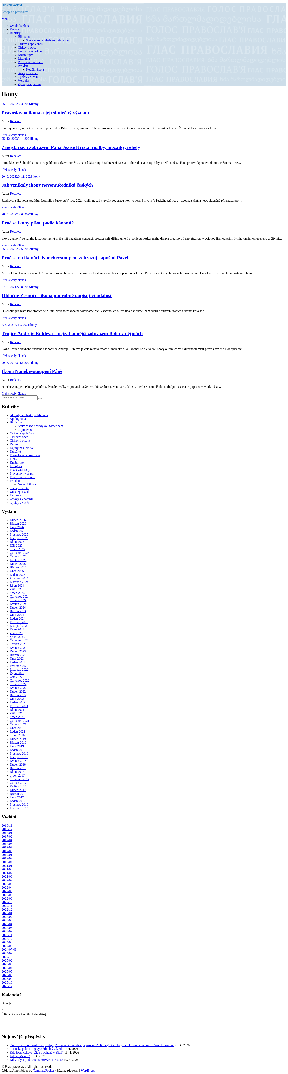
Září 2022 (16, 677)
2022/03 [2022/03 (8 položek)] (7, 884)
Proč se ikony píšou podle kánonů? (38, 223)
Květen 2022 (18, 688)
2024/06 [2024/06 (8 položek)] (7, 946)
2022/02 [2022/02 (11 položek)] (7, 880)
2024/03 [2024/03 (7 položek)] (7, 942)
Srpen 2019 (17, 735)
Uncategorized (19, 491)
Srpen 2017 (17, 775)
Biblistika (24, 36)
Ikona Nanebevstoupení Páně (32, 371)
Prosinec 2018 (19, 753)
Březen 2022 (18, 695)
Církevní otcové (20, 440)
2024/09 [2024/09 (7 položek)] (7, 953)
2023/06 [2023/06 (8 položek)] (7, 927)
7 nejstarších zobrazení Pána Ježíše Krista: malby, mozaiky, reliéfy (71, 147)
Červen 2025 (18, 556)
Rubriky (15, 33)
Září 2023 (16, 633)
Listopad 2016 (19, 808)
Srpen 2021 (17, 717)
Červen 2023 (18, 644)
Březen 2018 (18, 768)
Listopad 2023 (19, 625)
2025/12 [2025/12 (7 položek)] (7, 986)
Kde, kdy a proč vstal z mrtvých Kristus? (36, 1059)
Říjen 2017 (17, 771)
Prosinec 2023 (19, 622)
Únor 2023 (17, 658)
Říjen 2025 (17, 541)
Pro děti (23, 66)
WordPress (88, 1070)
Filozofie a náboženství (25, 455)
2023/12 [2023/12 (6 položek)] (7, 938)
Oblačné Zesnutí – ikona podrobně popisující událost (57, 295)
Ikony (34, 104)
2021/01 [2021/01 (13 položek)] (7, 865)
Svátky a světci (28, 73)
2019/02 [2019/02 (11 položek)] (7, 858)
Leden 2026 (17, 531)
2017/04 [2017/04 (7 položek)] (7, 840)
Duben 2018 (18, 764)
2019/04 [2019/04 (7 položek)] (7, 862)
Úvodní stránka (20, 25)
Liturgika (24, 58)
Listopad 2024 (19, 582)
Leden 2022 (17, 702)
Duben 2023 (18, 651)
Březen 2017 (18, 793)
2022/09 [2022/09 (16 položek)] (7, 898)
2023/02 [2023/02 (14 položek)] (7, 916)
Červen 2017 (18, 782)
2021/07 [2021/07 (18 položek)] (7, 873)
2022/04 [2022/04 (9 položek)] (7, 887)
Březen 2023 (18, 655)
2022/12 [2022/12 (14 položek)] (7, 909)
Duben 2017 (18, 790)
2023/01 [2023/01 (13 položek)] (7, 913)
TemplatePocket (43, 1070)
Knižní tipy (25, 55)
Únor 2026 (17, 527)
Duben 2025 (18, 563)
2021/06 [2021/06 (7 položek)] (7, 869)
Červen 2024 (18, 600)
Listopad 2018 (19, 757)
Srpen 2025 (17, 549)
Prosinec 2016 (19, 804)
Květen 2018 (18, 761)
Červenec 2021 (19, 720)
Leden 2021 (17, 731)
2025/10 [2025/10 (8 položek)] (7, 982)
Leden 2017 (17, 801)
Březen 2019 (18, 742)
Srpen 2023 (17, 636)
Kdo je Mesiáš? (20, 1056)
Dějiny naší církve (30, 51)
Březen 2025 (18, 567)
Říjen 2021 (17, 709)
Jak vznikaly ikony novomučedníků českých (47, 185)
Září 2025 (16, 545)
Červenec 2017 (19, 779)
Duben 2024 (18, 607)
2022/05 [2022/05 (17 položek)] (7, 891)
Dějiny (14, 444)
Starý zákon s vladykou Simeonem (48, 40)
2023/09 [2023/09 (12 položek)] (7, 931)
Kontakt (15, 29)
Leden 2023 (17, 662)
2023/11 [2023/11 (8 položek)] (7, 935)
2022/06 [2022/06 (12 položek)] (7, 895)
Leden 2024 (17, 618)
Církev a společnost (30, 44)
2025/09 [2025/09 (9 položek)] (7, 979)
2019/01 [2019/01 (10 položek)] (7, 854)
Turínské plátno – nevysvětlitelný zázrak (36, 1048)
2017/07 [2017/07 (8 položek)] (7, 847)
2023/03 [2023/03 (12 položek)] (7, 920)
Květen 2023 (18, 647)
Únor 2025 (17, 571)
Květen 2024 (18, 604)
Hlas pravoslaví (12, 5)
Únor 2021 (17, 728)
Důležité (15, 451)
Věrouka (23, 80)
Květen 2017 (18, 786)
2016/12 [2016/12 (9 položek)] (7, 829)
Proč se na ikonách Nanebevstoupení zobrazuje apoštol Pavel (65, 257)
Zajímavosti (25, 429)
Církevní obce (27, 47)
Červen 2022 (18, 684)
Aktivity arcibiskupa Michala (29, 415)
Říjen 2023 (17, 629)
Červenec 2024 (19, 596)
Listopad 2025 (19, 538)
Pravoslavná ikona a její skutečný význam (45, 112)
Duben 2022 (18, 691)
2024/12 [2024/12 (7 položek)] (7, 957)
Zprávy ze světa (28, 76)
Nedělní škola (35, 69)
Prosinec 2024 (19, 578)
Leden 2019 (17, 750)
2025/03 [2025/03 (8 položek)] (7, 964)
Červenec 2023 (19, 640)
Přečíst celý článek (14, 135)
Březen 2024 (18, 611)
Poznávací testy (20, 469)
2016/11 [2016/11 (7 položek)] (7, 825)
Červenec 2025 (19, 552)
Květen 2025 (18, 560)
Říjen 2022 (17, 673)
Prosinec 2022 (19, 666)
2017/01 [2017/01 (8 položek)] (7, 832)
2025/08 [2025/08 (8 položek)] (7, 975)
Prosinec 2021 (19, 706)
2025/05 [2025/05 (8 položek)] (7, 971)
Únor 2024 (17, 614)
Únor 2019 (17, 746)
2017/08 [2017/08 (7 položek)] (7, 851)
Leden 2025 (17, 574)
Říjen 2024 (17, 585)
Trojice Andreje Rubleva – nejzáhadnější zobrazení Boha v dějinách (72, 333)
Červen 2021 (18, 724)
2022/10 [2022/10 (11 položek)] (7, 902)
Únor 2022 (17, 698)
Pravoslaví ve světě (30, 62)
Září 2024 (16, 589)
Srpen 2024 (17, 593)
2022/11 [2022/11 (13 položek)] (7, 906)
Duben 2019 (18, 739)
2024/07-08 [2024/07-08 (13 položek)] (9, 949)
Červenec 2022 (19, 680)
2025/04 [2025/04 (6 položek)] (7, 968)
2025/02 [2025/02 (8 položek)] (7, 960)
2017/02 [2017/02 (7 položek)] (7, 836)
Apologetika (18, 418)
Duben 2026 (18, 520)
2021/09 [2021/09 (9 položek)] (7, 876)
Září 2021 (16, 713)
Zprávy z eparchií (29, 84)
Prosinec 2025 (19, 534)
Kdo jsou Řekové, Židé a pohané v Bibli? (37, 1052)
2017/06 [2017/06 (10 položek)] (7, 843)
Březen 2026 (18, 523)
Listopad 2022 (19, 669)
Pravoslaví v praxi (21, 473)
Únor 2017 (17, 797)
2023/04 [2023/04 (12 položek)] (7, 924)
